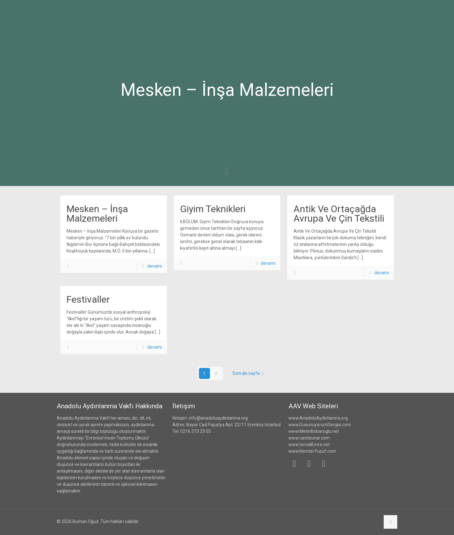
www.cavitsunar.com (309, 437)
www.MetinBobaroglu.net (313, 431)
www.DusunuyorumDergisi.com (319, 424)
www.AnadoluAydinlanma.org (318, 418)
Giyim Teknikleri (213, 208)
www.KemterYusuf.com (312, 451)
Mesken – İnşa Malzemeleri (97, 213)
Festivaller (88, 299)
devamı (154, 266)
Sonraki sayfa (249, 373)
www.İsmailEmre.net (309, 444)
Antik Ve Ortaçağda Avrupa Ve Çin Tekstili (339, 213)
